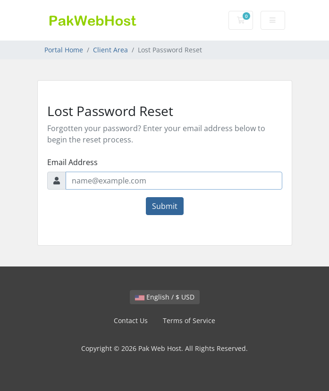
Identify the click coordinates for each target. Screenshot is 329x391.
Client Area (110, 49)
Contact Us (131, 320)
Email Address (72, 162)
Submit (164, 206)
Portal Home (63, 49)
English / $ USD (164, 296)
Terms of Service (189, 320)
